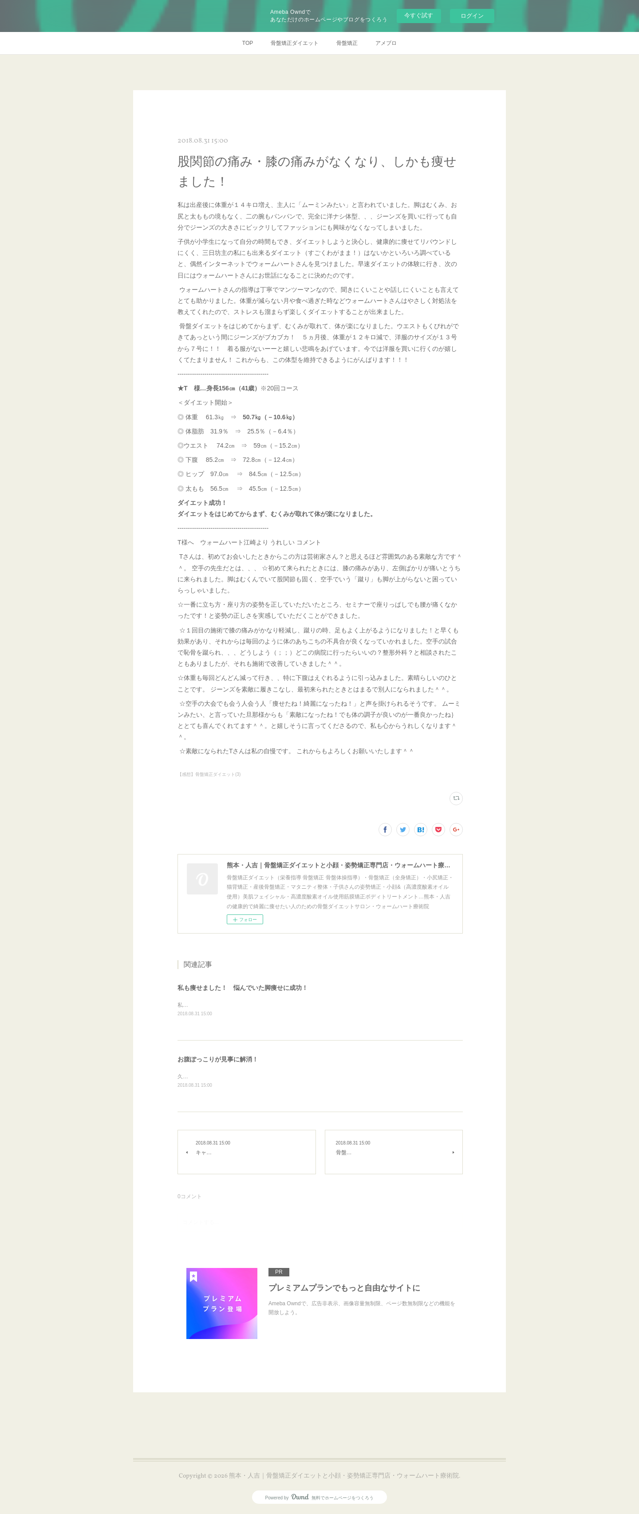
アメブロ (386, 43)
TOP (247, 43)
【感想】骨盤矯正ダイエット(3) (209, 774)
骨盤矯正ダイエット (295, 43)
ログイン (472, 15)
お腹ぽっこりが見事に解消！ (218, 1060)
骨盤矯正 (347, 43)
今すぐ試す (418, 15)
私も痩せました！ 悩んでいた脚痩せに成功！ (243, 987)
